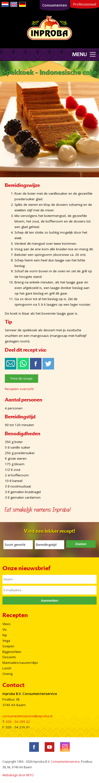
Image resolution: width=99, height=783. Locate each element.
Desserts (9, 657)
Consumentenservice (65, 762)
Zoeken (81, 544)
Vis (4, 629)
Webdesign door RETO (18, 775)
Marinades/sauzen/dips (20, 662)
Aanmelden (49, 600)
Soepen (8, 646)
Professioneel (84, 4)
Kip (4, 635)
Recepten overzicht (19, 389)
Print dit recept (21, 378)
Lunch (6, 668)
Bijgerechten (11, 652)
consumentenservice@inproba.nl (27, 716)
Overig (7, 674)
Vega (6, 640)
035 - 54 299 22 (18, 721)
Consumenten (54, 5)
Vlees (6, 624)
